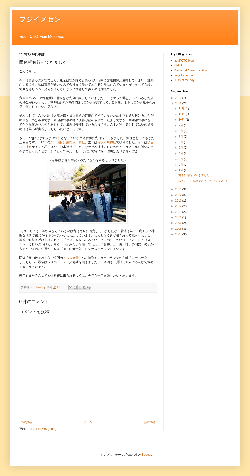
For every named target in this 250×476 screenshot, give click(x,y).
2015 (178, 189)
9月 (181, 125)
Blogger (146, 454)
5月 (181, 147)
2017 (178, 98)
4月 (181, 153)
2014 (178, 195)
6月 (181, 142)
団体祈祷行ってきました (194, 175)
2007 (178, 234)
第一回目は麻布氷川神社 (67, 142)
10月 (182, 119)
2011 (178, 212)
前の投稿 (149, 422)
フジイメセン (40, 19)
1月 (181, 170)
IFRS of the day (184, 80)
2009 (178, 223)
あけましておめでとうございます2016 (203, 181)
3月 (181, 159)
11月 (182, 114)
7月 (181, 136)
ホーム (87, 422)
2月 (181, 164)
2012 (178, 206)
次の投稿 (26, 422)
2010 (178, 217)
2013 (178, 200)
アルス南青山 (72, 258)
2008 (178, 228)
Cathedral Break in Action (190, 70)
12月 (182, 108)
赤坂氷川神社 (106, 142)
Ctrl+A (178, 65)
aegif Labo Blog (184, 75)
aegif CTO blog (184, 60)
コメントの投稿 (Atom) (41, 429)
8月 (181, 131)
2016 (178, 103)
